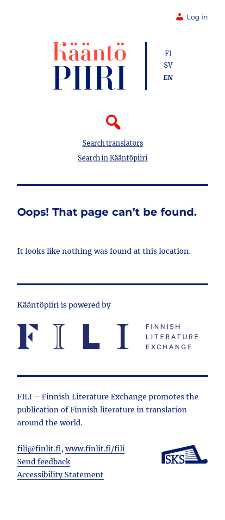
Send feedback (43, 461)
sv (168, 65)
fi (168, 54)
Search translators (112, 143)
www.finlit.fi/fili (95, 448)
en (168, 77)
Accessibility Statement (60, 474)
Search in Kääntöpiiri (113, 158)
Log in (191, 17)
